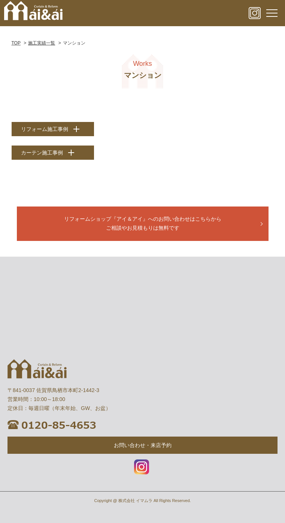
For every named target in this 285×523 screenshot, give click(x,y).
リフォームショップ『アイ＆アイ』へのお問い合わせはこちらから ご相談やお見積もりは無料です (142, 223)
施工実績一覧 (41, 43)
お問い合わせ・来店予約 (143, 445)
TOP (16, 43)
